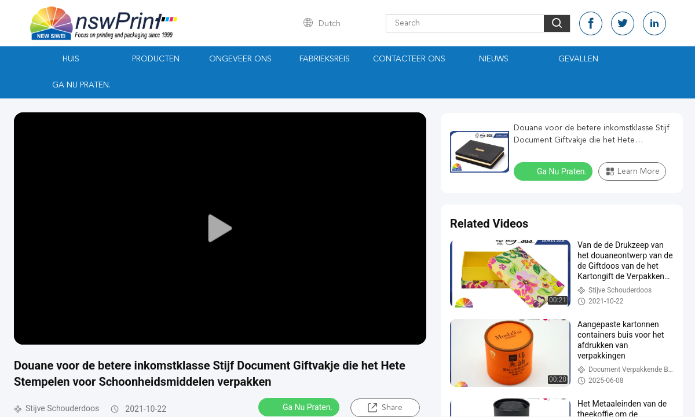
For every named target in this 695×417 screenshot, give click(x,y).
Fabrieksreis (324, 59)
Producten (156, 59)
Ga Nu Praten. (81, 85)
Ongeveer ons (240, 59)
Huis (71, 59)
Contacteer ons (409, 59)
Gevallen (578, 59)
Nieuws (494, 59)
